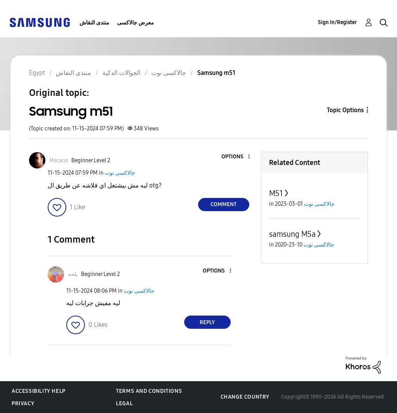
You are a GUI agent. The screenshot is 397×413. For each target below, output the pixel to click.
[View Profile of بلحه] (73, 274)
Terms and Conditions (149, 391)
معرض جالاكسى (135, 22)
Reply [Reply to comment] (207, 322)
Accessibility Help (39, 391)
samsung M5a (292, 234)
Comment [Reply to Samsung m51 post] (223, 204)
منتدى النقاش (94, 22)
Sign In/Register (337, 22)
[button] (235, 157)
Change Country (245, 397)
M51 (276, 193)
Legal (124, 403)
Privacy (23, 403)
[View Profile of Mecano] (58, 160)
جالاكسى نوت (120, 173)
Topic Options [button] (345, 110)
